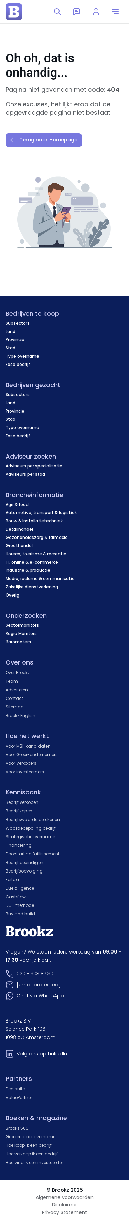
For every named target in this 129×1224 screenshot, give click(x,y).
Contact (14, 698)
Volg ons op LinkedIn (42, 1053)
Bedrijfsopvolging (24, 871)
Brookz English (20, 715)
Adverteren (17, 690)
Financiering (19, 845)
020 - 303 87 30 (35, 973)
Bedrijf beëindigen (24, 862)
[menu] (115, 11)
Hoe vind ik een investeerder (34, 1162)
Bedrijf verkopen (22, 802)
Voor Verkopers (21, 763)
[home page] (14, 11)
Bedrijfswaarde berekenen (33, 819)
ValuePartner (19, 1097)
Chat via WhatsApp (40, 995)
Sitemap (14, 707)
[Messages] (76, 11)
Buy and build (20, 914)
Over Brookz (18, 672)
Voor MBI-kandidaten (28, 746)
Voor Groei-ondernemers (32, 755)
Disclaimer (64, 1205)
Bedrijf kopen (19, 811)
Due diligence (20, 888)
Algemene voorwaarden (65, 1197)
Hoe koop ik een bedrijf (29, 1145)
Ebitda (12, 879)
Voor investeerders (25, 772)
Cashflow (16, 897)
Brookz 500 (17, 1128)
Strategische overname (30, 837)
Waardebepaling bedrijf (31, 828)
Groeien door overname (30, 1137)
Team (12, 681)
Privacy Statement (64, 1212)
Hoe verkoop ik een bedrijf (32, 1154)
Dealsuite (15, 1089)
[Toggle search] (57, 11)
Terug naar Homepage (43, 140)
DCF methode (20, 905)
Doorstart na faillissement (33, 854)
